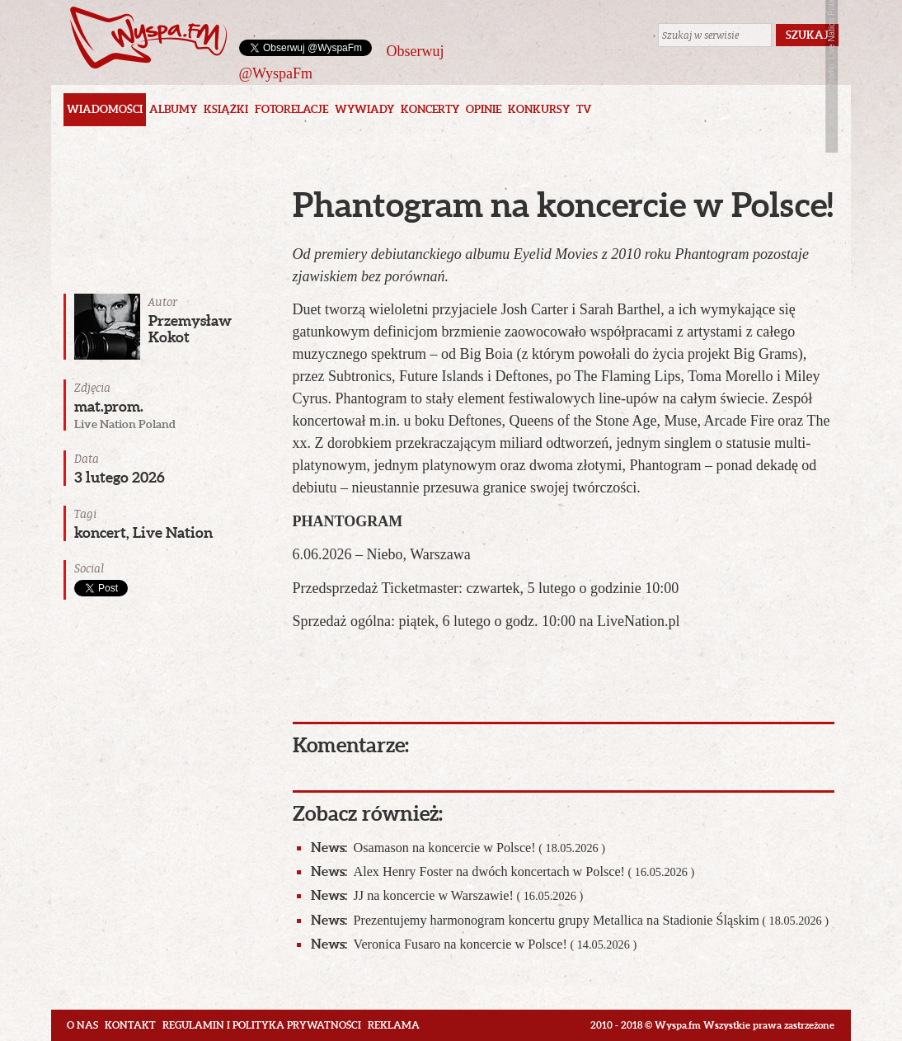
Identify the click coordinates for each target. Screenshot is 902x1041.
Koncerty (430, 109)
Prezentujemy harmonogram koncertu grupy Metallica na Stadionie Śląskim (570, 920)
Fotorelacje (291, 109)
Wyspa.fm (148, 37)
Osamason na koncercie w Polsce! (458, 847)
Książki (226, 109)
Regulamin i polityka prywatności (261, 1025)
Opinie (483, 109)
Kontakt (130, 1025)
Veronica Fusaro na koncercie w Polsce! (474, 944)
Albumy (173, 109)
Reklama (394, 1025)
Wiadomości (105, 109)
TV (583, 109)
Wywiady (364, 109)
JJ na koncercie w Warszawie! (447, 895)
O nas (82, 1025)
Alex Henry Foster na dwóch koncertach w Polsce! (503, 871)
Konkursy (539, 109)
